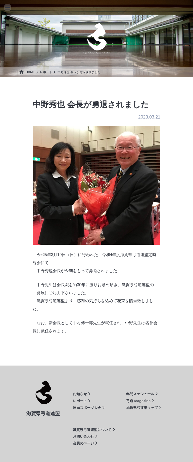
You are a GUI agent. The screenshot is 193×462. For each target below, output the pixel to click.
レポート (46, 72)
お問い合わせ (85, 436)
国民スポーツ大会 (88, 408)
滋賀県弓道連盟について (94, 430)
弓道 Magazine (140, 401)
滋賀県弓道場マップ (143, 408)
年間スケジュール (142, 394)
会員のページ (85, 443)
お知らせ (81, 394)
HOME (27, 72)
